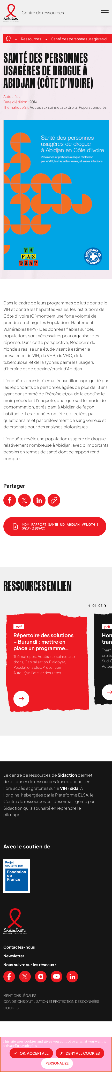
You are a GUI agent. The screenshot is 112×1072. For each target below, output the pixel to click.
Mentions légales (19, 1032)
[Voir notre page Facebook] (9, 1013)
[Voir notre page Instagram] (41, 1013)
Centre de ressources (42, 12)
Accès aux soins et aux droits (54, 107)
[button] (89, 605)
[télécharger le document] (54, 526)
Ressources (31, 38)
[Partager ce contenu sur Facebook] (9, 500)
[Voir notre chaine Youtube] (56, 1013)
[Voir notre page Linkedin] (72, 1013)
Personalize (57, 1063)
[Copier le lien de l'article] (54, 500)
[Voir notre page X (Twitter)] (25, 1013)
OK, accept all (31, 1053)
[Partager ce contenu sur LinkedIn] (39, 500)
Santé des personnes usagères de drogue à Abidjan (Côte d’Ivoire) (80, 38)
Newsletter (13, 991)
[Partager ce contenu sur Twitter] (24, 500)
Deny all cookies (80, 1053)
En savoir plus (26, 1046)
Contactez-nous (19, 983)
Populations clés (93, 107)
